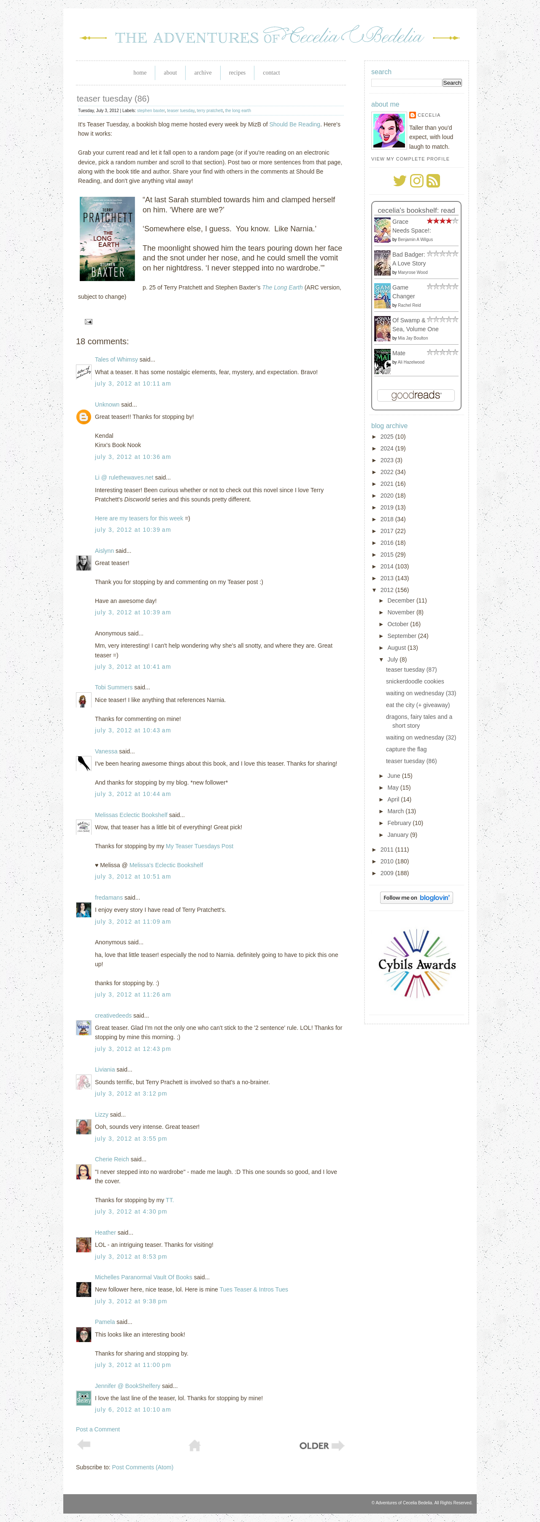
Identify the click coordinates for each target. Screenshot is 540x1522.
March (396, 811)
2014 (388, 566)
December (401, 600)
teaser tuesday (180, 110)
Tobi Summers (113, 687)
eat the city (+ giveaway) (418, 705)
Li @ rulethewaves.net (124, 477)
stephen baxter (151, 110)
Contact (271, 73)
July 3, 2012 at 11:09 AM (133, 921)
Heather (105, 1232)
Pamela (105, 1321)
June (394, 775)
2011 (388, 849)
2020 (388, 495)
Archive (202, 73)
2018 (388, 519)
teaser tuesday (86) (113, 98)
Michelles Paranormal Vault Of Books (143, 1277)
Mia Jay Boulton (413, 338)
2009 (388, 873)
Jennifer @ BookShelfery (127, 1386)
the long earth (238, 110)
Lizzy (101, 1114)
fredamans (109, 897)
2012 (388, 590)
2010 (388, 861)
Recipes (237, 73)
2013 (388, 578)
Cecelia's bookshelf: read (416, 210)
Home (139, 73)
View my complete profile (410, 158)
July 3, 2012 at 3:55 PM (131, 1138)
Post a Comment (98, 1429)
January (398, 834)
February (400, 823)
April (394, 799)
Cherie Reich (112, 1159)
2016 (388, 542)
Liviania (105, 1069)
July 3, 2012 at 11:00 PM (133, 1364)
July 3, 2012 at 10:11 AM (133, 383)
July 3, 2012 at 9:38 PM (131, 1301)
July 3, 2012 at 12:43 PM (133, 1048)
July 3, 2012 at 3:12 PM (131, 1093)
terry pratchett (210, 110)
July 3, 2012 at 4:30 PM (131, 1211)
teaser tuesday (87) (411, 669)
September (402, 635)
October (398, 624)
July (393, 659)
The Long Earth (282, 287)
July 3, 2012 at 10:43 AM (133, 730)
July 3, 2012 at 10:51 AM (133, 876)
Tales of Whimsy (116, 359)
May (393, 787)
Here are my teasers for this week (139, 518)
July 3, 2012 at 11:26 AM (133, 994)
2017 (388, 531)
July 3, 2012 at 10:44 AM (133, 793)
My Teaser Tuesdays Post (199, 846)
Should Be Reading (295, 124)
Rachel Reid (409, 305)
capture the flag (406, 749)
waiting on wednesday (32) (421, 737)
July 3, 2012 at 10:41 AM (133, 666)
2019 (388, 507)
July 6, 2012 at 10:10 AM (133, 1409)
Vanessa (106, 751)
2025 (388, 436)
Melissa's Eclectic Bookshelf (166, 865)
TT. (170, 1200)
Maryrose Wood (412, 272)
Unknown (107, 404)
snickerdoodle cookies (415, 681)
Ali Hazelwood (411, 362)
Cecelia (429, 115)
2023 (388, 460)
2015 (388, 554)
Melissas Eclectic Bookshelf (131, 815)
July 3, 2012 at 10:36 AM (133, 456)
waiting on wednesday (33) (421, 693)
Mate (398, 353)
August (397, 647)
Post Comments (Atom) (142, 1467)
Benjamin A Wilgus (415, 239)
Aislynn (104, 550)
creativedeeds (113, 1015)
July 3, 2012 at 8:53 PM (131, 1256)
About (170, 73)
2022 (388, 472)
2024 (388, 448)
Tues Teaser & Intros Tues (253, 1289)
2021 (388, 483)
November (401, 612)
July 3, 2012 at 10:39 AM (133, 529)
